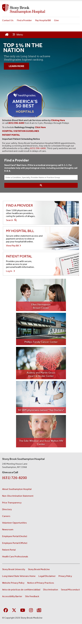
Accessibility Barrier (12, 596)
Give (56, 20)
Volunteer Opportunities (14, 522)
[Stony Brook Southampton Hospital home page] (41, 9)
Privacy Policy (65, 576)
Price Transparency (12, 502)
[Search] (41, 185)
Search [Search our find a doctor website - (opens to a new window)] (11, 220)
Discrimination (50, 589)
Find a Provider (24, 20)
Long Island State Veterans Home (19, 576)
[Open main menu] (18, 34)
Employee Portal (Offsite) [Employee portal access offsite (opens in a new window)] (14, 543)
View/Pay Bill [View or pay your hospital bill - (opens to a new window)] (13, 245)
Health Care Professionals (15, 556)
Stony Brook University (13, 569)
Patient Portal (8, 549)
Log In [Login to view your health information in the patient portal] (10, 271)
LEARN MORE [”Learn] (16, 66)
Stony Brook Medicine (39, 569)
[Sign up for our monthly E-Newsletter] (39, 610)
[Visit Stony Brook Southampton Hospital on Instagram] (31, 610)
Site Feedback (32, 596)
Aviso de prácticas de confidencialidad (21, 589)
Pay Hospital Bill (43, 20)
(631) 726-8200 (14, 478)
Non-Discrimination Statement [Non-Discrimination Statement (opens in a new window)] (17, 495)
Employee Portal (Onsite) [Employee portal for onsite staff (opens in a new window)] (14, 536)
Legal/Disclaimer (47, 576)
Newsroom (7, 529)
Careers (6, 516)
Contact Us (7, 20)
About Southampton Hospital (16, 489)
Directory (7, 509)
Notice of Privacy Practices (40, 582)
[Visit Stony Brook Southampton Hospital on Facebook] (5, 610)
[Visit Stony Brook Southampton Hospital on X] (14, 610)
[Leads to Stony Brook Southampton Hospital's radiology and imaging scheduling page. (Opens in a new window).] (40, 127)
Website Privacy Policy (13, 582)
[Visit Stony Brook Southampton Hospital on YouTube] (23, 610)
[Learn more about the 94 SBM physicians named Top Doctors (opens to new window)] (41, 397)
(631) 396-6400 (38, 148)
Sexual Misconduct (70, 589)
